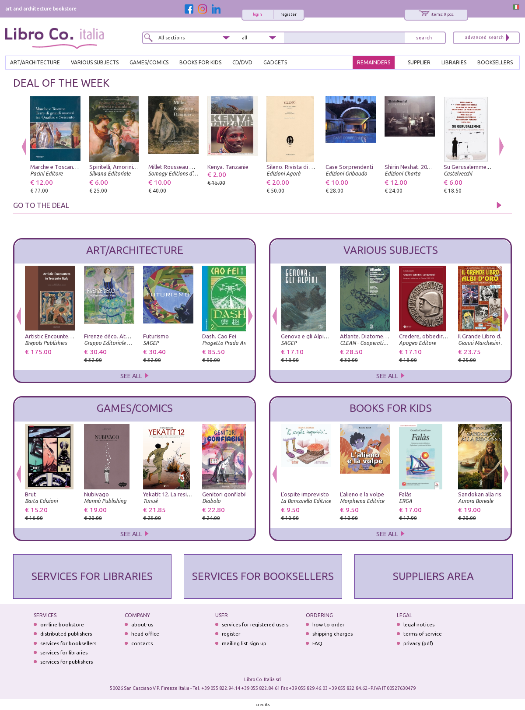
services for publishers (66, 661)
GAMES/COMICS (149, 62)
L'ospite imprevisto (305, 494)
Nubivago (96, 494)
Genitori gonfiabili (225, 494)
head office (145, 633)
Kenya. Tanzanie (227, 167)
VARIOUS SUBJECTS (95, 62)
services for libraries (64, 652)
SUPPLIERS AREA (433, 576)
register (288, 14)
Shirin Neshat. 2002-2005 (416, 167)
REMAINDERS (373, 62)
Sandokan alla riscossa (487, 494)
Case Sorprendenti (349, 167)
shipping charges (332, 633)
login (257, 14)
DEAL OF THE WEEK (61, 83)
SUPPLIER (419, 62)
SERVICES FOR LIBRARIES (92, 576)
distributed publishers (66, 633)
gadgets (275, 62)
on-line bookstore (62, 624)
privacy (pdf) (418, 643)
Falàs (405, 494)
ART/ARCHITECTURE (35, 62)
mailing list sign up (244, 643)
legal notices (418, 624)
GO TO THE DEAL (41, 205)
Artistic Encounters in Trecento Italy (70, 336)
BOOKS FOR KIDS (200, 62)
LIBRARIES (453, 62)
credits (263, 704)
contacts (142, 643)
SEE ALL (134, 376)
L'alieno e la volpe (362, 494)
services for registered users (255, 624)
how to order (328, 624)
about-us (142, 624)
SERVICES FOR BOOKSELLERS (263, 576)
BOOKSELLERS (495, 62)
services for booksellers (68, 643)
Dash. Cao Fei (219, 336)
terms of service (422, 633)
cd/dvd (242, 62)
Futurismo (156, 336)
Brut (30, 494)
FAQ (317, 643)
